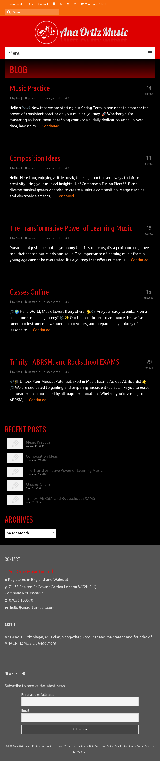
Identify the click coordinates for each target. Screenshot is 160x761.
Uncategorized (51, 98)
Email (25, 710)
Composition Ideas (42, 456)
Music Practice (38, 442)
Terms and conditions (76, 746)
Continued (50, 126)
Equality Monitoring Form (129, 746)
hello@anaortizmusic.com (29, 607)
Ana (18, 98)
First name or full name (37, 694)
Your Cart (93, 4)
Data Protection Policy (101, 746)
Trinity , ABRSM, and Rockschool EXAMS (60, 498)
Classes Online (38, 484)
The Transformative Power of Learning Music (64, 470)
